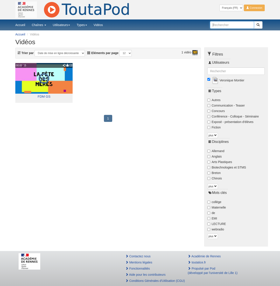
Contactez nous (137, 256)
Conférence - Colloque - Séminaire (233, 116)
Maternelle (216, 207)
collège (214, 202)
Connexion (254, 7)
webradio (215, 229)
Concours (216, 111)
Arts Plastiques (219, 162)
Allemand (215, 151)
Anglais (214, 156)
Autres (213, 100)
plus (212, 135)
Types (82, 25)
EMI (212, 218)
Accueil (20, 25)
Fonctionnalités (137, 268)
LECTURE (216, 224)
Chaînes (39, 25)
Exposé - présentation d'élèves (230, 122)
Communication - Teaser (226, 105)
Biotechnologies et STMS (226, 167)
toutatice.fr (197, 262)
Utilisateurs (61, 25)
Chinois (214, 178)
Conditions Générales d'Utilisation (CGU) (151, 280)
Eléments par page (102, 53)
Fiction (214, 127)
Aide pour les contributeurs (145, 274)
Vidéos (98, 25)
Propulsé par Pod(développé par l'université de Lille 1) (213, 271)
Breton (214, 173)
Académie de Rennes (204, 256)
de (211, 213)
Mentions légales (138, 262)
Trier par (26, 53)
